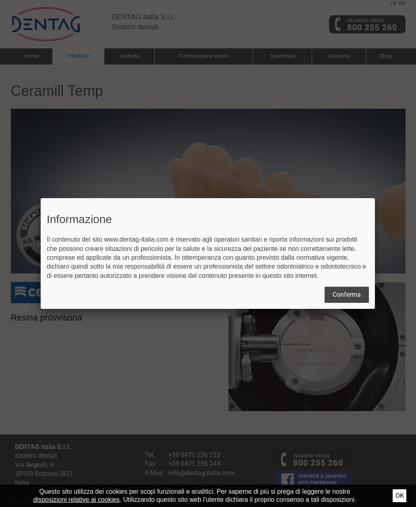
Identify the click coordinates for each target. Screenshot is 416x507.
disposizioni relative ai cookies (76, 499)
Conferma (347, 294)
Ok (399, 495)
